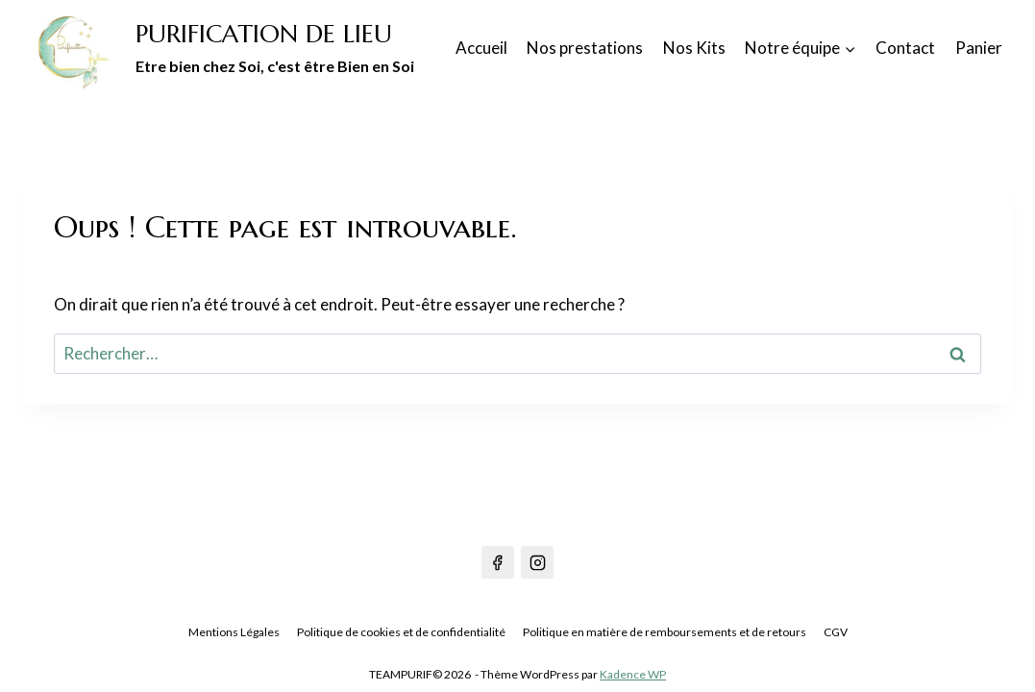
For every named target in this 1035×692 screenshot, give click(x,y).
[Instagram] (537, 562)
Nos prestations (585, 47)
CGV (836, 632)
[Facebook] (497, 562)
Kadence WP (633, 674)
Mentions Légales (234, 632)
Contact (905, 47)
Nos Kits (694, 47)
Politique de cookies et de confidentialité (401, 632)
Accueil (481, 47)
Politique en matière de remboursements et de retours (664, 632)
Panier (978, 47)
